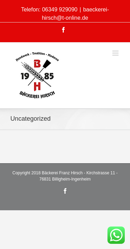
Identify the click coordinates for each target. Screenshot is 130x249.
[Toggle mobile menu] (116, 48)
